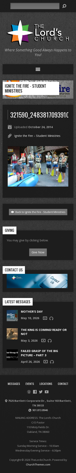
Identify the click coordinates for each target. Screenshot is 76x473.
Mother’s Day (32, 311)
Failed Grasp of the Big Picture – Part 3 (39, 353)
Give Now (38, 252)
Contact (63, 383)
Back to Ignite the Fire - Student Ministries (38, 212)
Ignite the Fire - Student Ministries (25, 88)
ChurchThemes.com (38, 464)
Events (30, 383)
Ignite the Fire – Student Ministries (37, 136)
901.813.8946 (40, 410)
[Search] (34, 6)
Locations (46, 383)
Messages (14, 383)
